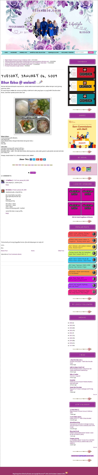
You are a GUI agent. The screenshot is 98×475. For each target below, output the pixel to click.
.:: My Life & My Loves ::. (76, 360)
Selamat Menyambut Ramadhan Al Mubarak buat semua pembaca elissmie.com (27, 61)
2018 (70, 343)
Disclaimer (54, 474)
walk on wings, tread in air (77, 367)
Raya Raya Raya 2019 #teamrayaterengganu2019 (78, 279)
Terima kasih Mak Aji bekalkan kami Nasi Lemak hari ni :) (80, 253)
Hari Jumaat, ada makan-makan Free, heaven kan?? (80, 247)
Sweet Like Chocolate (76, 387)
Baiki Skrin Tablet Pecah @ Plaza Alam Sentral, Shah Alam (80, 260)
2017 (70, 345)
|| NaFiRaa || (9, 180)
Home (32, 250)
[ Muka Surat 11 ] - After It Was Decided (80, 418)
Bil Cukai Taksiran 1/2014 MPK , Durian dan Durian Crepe (80, 266)
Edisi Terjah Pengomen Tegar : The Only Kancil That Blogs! (79, 292)
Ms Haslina (9, 190)
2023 (70, 330)
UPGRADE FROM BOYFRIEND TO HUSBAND (79, 272)
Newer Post (4, 250)
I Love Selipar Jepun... (76, 417)
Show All (95, 394)
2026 (70, 323)
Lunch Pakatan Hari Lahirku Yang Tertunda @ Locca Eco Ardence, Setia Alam (25, 63)
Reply (7, 185)
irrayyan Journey (74, 438)
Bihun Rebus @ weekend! (22, 82)
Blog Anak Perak (74, 431)
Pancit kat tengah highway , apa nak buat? (78, 285)
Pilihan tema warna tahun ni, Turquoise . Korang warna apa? (79, 240)
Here (20, 474)
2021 (70, 335)
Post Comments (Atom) (15, 254)
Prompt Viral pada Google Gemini (14, 66)
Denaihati (72, 380)
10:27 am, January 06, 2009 (21, 180)
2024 (70, 328)
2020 (70, 338)
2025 (70, 325)
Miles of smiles (74, 374)
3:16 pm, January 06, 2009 (19, 190)
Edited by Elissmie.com (28, 474)
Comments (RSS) (61, 474)
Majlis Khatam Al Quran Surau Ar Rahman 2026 (18, 60)
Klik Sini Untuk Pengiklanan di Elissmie (82, 217)
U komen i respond (75, 376)
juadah (33, 172)
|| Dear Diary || (74, 409)
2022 (70, 333)
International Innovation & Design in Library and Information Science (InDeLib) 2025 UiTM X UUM (82, 425)
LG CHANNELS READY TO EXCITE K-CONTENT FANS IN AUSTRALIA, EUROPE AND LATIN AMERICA (82, 441)
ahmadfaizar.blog (75, 422)
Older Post (61, 250)
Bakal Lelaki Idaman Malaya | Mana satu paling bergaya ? (79, 234)
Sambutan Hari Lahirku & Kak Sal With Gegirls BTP (18, 64)
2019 (70, 340)
